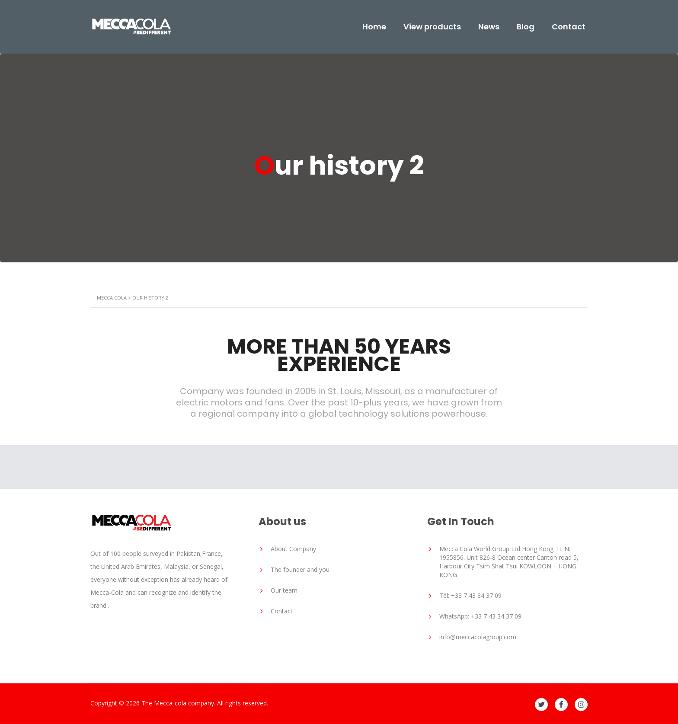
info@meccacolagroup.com (477, 637)
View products (432, 27)
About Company (293, 549)
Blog (525, 27)
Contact (568, 27)
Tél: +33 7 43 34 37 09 (470, 595)
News (488, 27)
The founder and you (300, 569)
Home (374, 27)
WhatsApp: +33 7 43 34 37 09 (480, 616)
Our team (284, 590)
